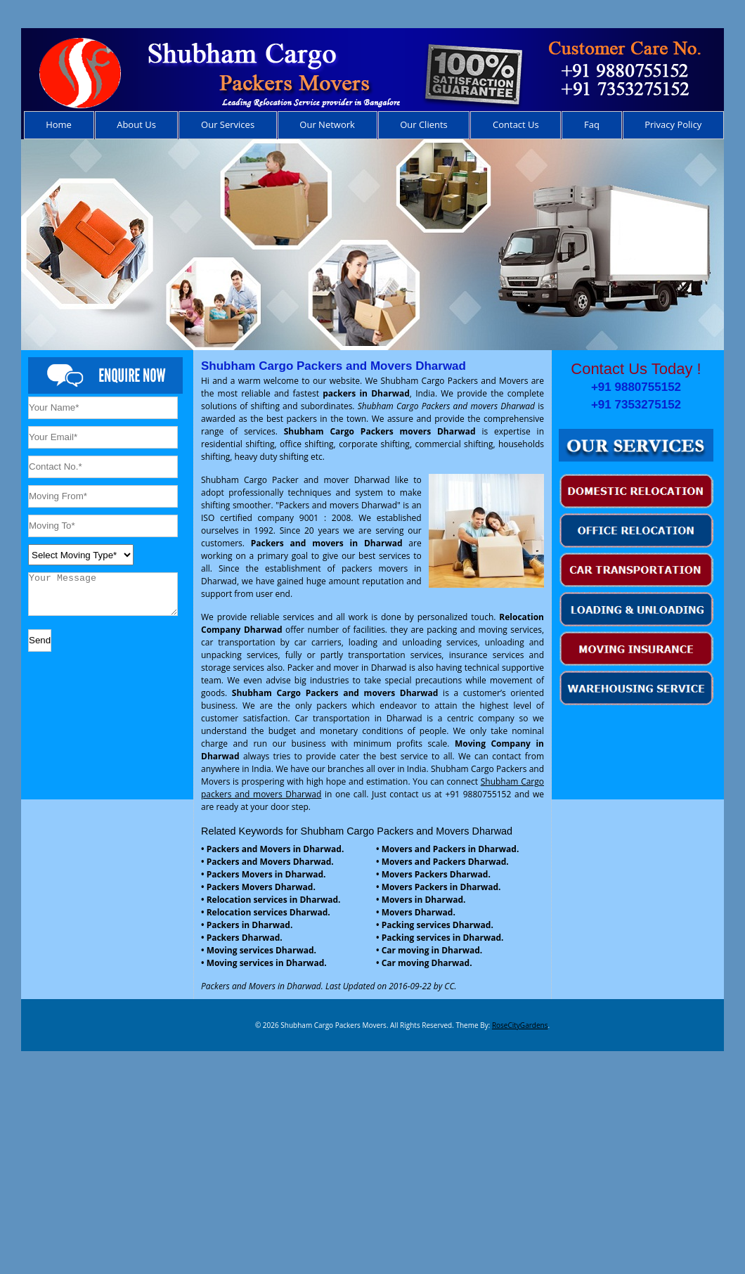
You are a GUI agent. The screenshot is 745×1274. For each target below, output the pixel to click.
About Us (136, 124)
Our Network (327, 124)
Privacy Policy (672, 124)
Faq (592, 124)
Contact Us (516, 124)
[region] (372, 244)
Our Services (227, 124)
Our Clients (424, 124)
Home (59, 124)
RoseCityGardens (520, 1025)
